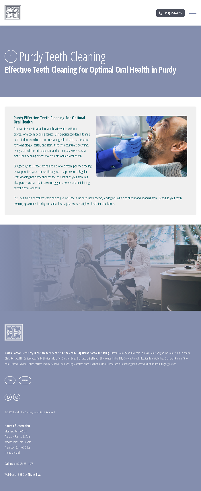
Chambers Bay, (67, 364)
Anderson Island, (82, 364)
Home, (153, 353)
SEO (22, 474)
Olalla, (8, 358)
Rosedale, (135, 353)
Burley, (180, 353)
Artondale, (148, 358)
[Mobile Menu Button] (192, 14)
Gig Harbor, (93, 358)
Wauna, (187, 353)
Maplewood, (124, 353)
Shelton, (47, 358)
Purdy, (39, 358)
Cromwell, (170, 358)
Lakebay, (145, 353)
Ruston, (178, 358)
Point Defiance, (12, 364)
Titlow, (186, 358)
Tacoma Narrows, (51, 364)
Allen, (54, 358)
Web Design (11, 474)
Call (10, 380)
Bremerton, (82, 358)
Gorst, (73, 358)
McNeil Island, (107, 364)
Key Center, (170, 353)
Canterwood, (30, 358)
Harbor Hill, (117, 358)
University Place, (35, 364)
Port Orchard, (63, 358)
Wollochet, (159, 358)
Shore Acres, (106, 358)
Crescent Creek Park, (133, 358)
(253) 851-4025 (170, 13)
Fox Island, (95, 364)
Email (25, 380)
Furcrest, (114, 353)
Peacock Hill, (17, 358)
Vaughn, (161, 353)
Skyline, (23, 364)
